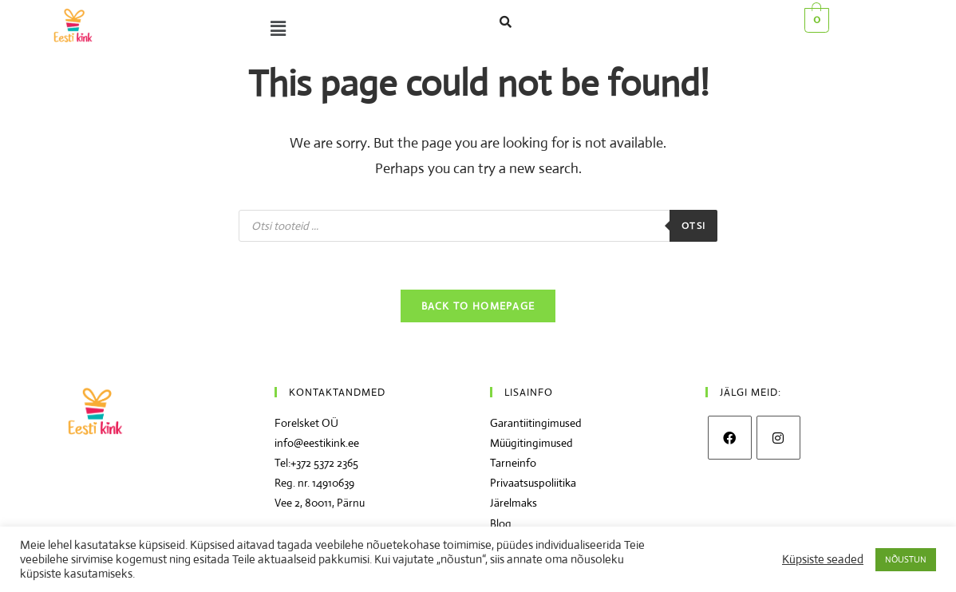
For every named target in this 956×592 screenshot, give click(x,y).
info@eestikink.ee (317, 443)
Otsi (693, 225)
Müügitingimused (531, 443)
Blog (501, 523)
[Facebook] (730, 438)
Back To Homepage (478, 307)
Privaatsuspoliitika (533, 483)
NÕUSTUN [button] (905, 559)
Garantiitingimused (536, 423)
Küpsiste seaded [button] (822, 559)
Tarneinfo (513, 463)
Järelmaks (513, 503)
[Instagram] (778, 438)
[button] (274, 29)
